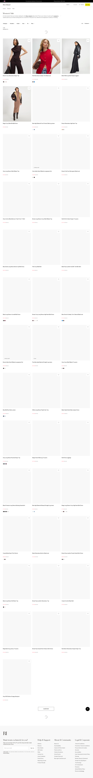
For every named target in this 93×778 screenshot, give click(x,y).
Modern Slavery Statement (81, 758)
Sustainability (57, 745)
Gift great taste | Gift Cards (59, 1)
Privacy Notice (6, 753)
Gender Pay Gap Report (80, 760)
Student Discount (58, 756)
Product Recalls (41, 762)
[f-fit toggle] (28, 23)
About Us (56, 743)
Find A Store (40, 758)
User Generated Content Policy (82, 754)
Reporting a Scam (42, 760)
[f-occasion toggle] (12, 23)
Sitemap (77, 756)
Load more (46, 708)
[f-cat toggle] (5, 23)
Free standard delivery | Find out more (34, 1)
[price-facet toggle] (33, 23)
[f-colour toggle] (18, 23)
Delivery (39, 743)
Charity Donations (58, 752)
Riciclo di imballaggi (79, 771)
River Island (29, 16)
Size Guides (40, 747)
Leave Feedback (41, 756)
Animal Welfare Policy (80, 769)
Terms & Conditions (79, 743)
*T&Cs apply (5, 751)
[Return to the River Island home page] (7, 4)
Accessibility (78, 752)
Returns (39, 745)
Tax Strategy (78, 762)
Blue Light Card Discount (60, 758)
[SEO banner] (32, 16)
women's (56, 16)
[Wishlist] (29, 40)
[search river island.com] (67, 4)
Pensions (77, 767)
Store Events (57, 754)
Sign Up (32, 748)
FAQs (39, 752)
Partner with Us (58, 750)
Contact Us (40, 754)
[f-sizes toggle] (24, 23)
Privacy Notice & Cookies (81, 747)
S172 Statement (79, 764)
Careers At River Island (59, 747)
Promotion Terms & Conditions (82, 745)
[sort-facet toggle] (85, 23)
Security (77, 750)
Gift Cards (40, 750)
